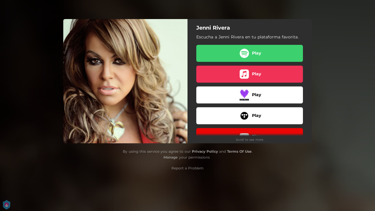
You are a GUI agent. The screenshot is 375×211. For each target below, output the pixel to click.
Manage (170, 157)
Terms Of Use (239, 151)
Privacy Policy (205, 151)
